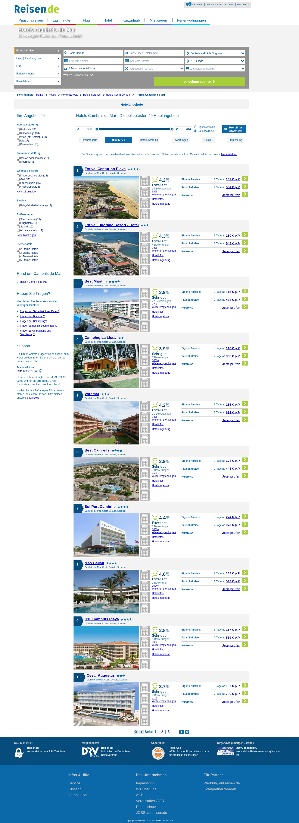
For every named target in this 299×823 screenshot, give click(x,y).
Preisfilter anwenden (235, 129)
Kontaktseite (32, 397)
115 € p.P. (237, 291)
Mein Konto (243, 4)
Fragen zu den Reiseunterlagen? (38, 325)
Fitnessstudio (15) (30, 183)
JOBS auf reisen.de (151, 813)
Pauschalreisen (31, 20)
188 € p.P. (237, 572)
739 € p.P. (237, 693)
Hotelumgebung (161, 203)
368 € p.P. (237, 355)
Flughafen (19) (28, 222)
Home (39, 94)
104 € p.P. (237, 459)
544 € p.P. (237, 242)
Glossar (74, 789)
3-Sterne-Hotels (29, 252)
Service (74, 783)
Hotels (52, 94)
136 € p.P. (237, 403)
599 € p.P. (237, 580)
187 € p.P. (237, 685)
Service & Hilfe (213, 4)
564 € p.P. (237, 186)
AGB (139, 795)
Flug (86, 20)
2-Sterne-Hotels (29, 249)
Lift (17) (24, 140)
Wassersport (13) (30, 186)
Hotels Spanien (91, 94)
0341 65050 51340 (28, 371)
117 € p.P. (237, 628)
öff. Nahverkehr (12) (31, 230)
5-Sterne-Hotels (29, 260)
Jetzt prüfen (235, 194)
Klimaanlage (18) (30, 133)
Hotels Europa (69, 94)
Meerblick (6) (27, 161)
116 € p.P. (237, 347)
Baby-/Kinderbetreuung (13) (36, 205)
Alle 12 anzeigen (27, 191)
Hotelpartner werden (220, 789)
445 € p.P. (237, 467)
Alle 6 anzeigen (27, 235)
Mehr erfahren (229, 154)
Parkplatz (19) (28, 129)
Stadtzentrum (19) (30, 219)
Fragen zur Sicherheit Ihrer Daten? (40, 311)
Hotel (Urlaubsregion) (28, 58)
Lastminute (61, 20)
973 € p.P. (237, 524)
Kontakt (229, 4)
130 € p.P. (237, 234)
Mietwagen (158, 20)
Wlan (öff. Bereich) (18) (33, 136)
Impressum (145, 783)
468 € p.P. (237, 299)
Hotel (107, 20)
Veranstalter (78, 795)
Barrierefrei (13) (29, 144)
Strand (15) (26, 226)
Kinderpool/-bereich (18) (34, 175)
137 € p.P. (237, 178)
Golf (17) (25, 179)
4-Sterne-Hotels (29, 256)
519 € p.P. (237, 636)
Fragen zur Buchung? (32, 316)
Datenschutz (146, 807)
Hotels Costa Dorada (118, 94)
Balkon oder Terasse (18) (34, 158)
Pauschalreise (25, 50)
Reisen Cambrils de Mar (34, 281)
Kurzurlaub (131, 20)
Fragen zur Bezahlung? (33, 321)
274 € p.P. (237, 516)
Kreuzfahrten (23, 81)
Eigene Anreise (204, 126)
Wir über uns (146, 789)
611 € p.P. (237, 411)
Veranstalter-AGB (150, 801)
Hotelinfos (157, 199)
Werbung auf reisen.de (222, 783)
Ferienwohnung (25, 73)
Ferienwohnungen (191, 20)
